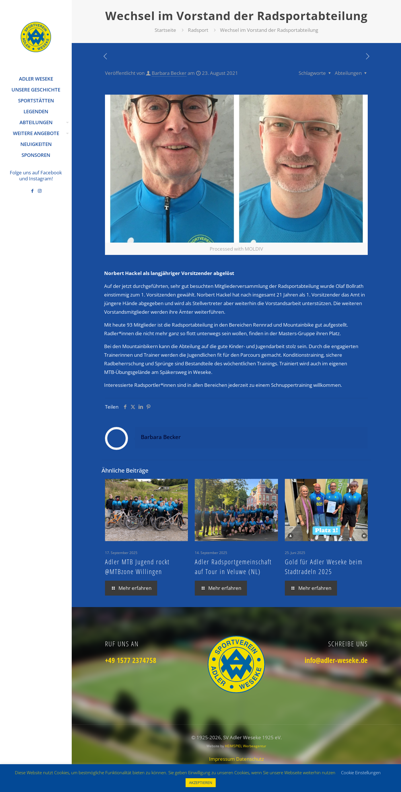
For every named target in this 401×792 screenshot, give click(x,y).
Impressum (222, 759)
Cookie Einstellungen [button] (361, 772)
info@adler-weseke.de (336, 660)
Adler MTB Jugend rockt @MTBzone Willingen (137, 566)
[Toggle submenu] (66, 122)
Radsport (198, 30)
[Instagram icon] (40, 191)
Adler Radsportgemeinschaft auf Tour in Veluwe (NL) (233, 566)
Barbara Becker (169, 73)
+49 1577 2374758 (130, 660)
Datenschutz (250, 759)
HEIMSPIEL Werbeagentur (245, 746)
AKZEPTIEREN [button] (200, 782)
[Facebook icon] (32, 191)
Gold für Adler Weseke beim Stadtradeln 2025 (324, 566)
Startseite (165, 30)
